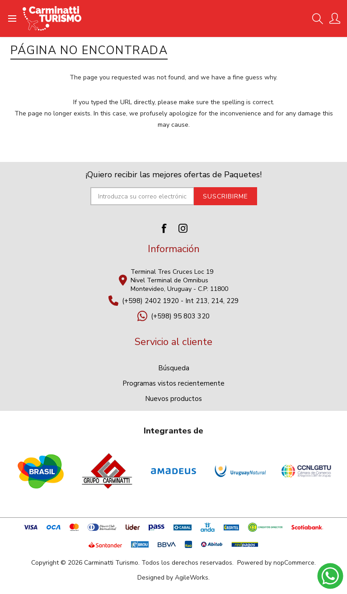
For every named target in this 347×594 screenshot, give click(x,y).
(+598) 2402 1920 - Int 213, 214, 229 (180, 300)
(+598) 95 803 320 (180, 316)
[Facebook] (164, 228)
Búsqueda (173, 368)
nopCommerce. (294, 562)
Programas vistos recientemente (173, 383)
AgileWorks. (192, 577)
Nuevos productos (173, 398)
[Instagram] (183, 228)
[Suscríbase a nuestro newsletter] (142, 196)
